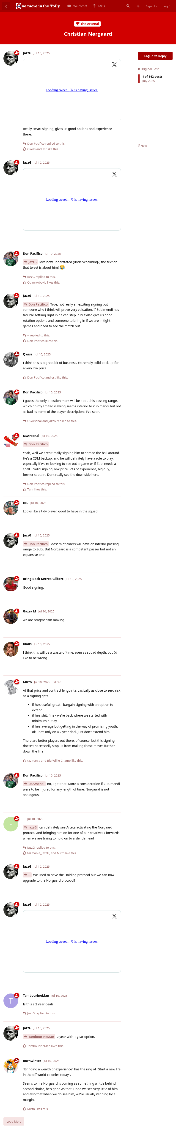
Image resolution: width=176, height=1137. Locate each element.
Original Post (148, 69)
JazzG (32, 262)
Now (142, 145)
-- (29, 875)
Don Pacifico (38, 304)
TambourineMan (41, 1036)
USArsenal (36, 784)
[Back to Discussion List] (6, 6)
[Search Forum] (127, 6)
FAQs (99, 6)
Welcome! (77, 6)
